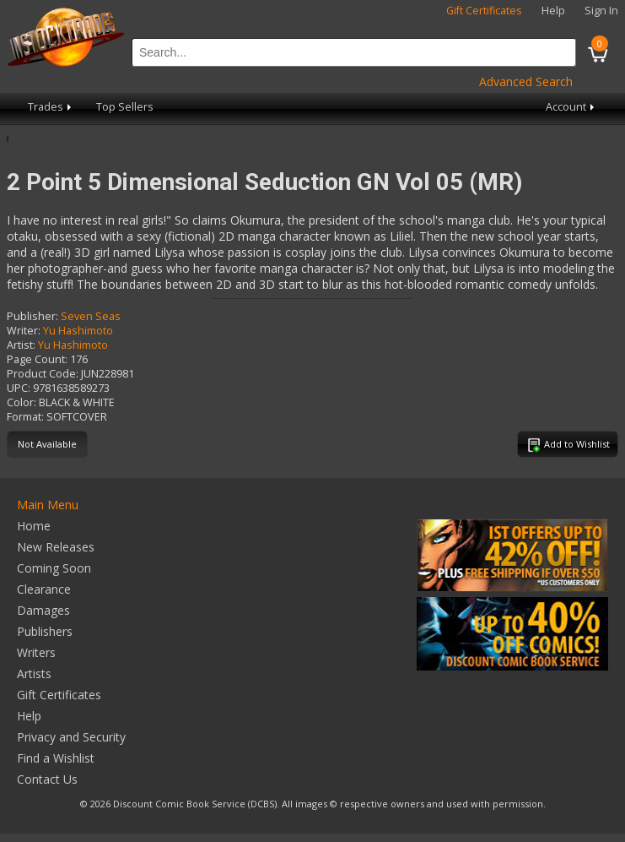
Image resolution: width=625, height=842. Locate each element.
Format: (25, 417)
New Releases (55, 547)
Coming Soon (54, 568)
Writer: (23, 330)
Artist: (21, 345)
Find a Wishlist (55, 758)
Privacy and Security (71, 737)
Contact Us (47, 779)
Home (34, 526)
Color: (21, 402)
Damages (43, 610)
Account (571, 107)
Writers (36, 652)
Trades (51, 107)
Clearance (44, 589)
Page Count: (37, 359)
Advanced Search (526, 81)
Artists (34, 673)
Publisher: (32, 316)
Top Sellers (125, 107)
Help (553, 10)
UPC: (18, 388)
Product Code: (42, 374)
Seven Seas (91, 316)
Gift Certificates (484, 10)
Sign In (601, 10)
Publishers (45, 631)
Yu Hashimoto (78, 330)
